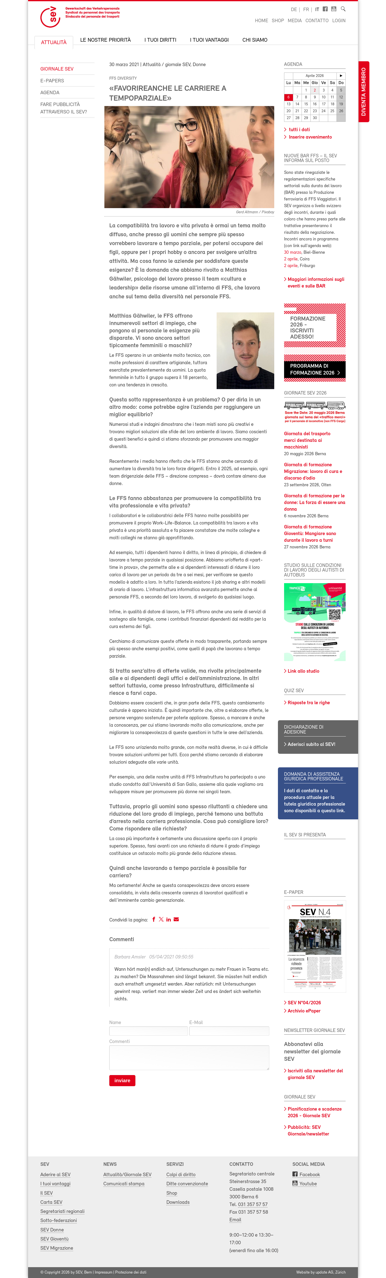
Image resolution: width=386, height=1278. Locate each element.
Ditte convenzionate (187, 1184)
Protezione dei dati (130, 1273)
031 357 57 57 (253, 1204)
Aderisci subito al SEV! (311, 744)
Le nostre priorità (105, 40)
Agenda (49, 92)
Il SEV (46, 1193)
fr (306, 9)
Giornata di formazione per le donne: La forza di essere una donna (314, 503)
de (294, 9)
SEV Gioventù (54, 1239)
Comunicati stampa (124, 1184)
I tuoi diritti (160, 40)
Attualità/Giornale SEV (127, 1174)
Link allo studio (303, 671)
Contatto (317, 20)
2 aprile (291, 259)
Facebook (310, 1174)
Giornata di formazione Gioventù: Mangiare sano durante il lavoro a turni (310, 534)
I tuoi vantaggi (209, 40)
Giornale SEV (56, 69)
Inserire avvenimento (310, 137)
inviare (122, 1080)
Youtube (308, 1184)
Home (261, 20)
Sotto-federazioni (58, 1220)
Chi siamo (254, 40)
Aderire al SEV (55, 1174)
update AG (324, 1273)
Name (115, 1022)
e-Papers (52, 81)
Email (235, 1220)
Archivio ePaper (304, 1011)
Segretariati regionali (62, 1211)
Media (295, 20)
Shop (278, 20)
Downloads (178, 1202)
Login (339, 20)
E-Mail (196, 1022)
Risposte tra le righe (309, 703)
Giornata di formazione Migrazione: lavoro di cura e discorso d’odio (313, 472)
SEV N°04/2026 (304, 1003)
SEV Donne (52, 1230)
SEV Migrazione (56, 1248)
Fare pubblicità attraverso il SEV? (63, 108)
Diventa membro (364, 92)
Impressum (103, 1273)
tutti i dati (299, 129)
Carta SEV (51, 1202)
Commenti (119, 1041)
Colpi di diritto (180, 1174)
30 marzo (292, 252)
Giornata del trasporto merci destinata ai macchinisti (307, 441)
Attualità (53, 43)
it (317, 9)
